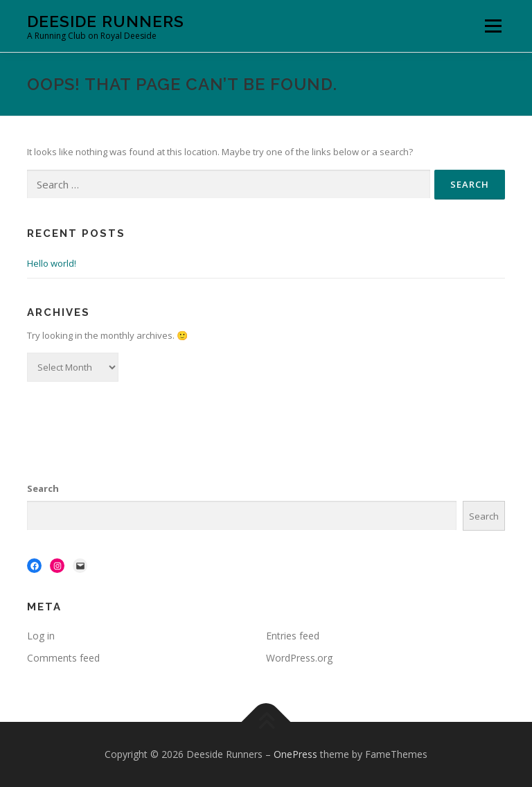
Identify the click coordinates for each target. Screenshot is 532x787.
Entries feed (292, 635)
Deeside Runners (105, 21)
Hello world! (51, 263)
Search (43, 488)
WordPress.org (299, 657)
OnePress (295, 754)
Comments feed (63, 657)
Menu (493, 25)
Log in (41, 635)
